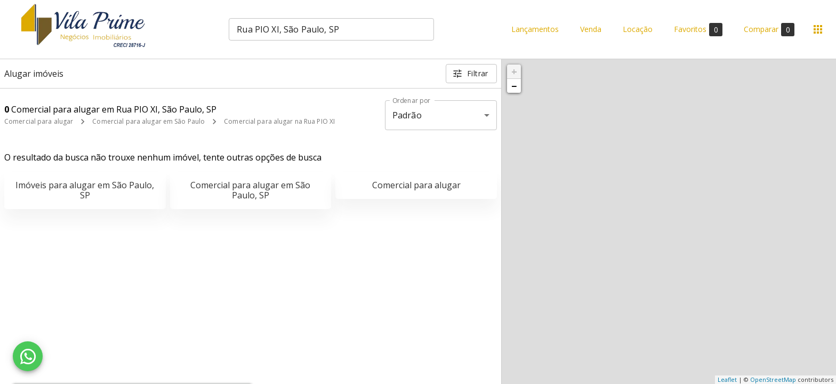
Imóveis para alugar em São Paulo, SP (84, 190)
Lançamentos (535, 29)
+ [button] (514, 71)
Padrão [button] (407, 115)
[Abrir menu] (818, 29)
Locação (638, 29)
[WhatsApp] (28, 356)
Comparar (769, 29)
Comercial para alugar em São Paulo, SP (250, 190)
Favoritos (698, 29)
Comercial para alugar (38, 121)
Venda (590, 29)
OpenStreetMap (773, 379)
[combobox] (331, 29)
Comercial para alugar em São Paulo (148, 121)
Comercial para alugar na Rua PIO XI (279, 121)
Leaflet (727, 379)
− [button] (514, 85)
